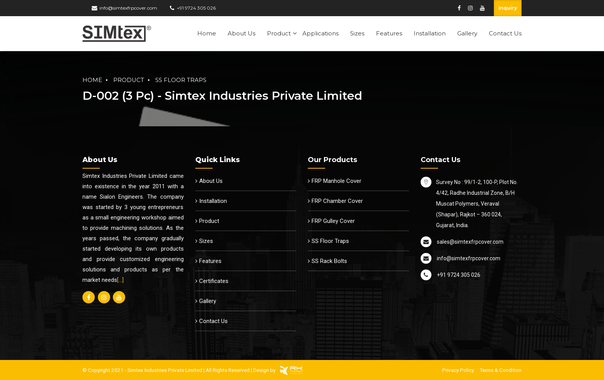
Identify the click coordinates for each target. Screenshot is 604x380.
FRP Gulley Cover (333, 221)
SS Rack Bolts (329, 261)
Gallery (467, 33)
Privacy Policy (458, 370)
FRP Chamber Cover (337, 201)
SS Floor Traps (180, 80)
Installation (430, 33)
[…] (120, 279)
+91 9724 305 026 (196, 8)
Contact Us (505, 33)
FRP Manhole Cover (336, 180)
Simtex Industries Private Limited (165, 370)
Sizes (357, 33)
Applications (320, 33)
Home (206, 33)
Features (389, 33)
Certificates (213, 281)
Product (279, 33)
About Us (241, 33)
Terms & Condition (501, 370)
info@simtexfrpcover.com (128, 8)
